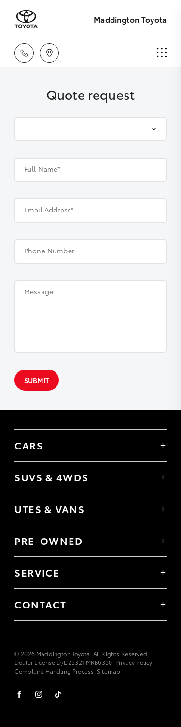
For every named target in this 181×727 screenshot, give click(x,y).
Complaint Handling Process (54, 671)
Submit (36, 380)
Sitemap (108, 671)
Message (38, 291)
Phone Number (49, 250)
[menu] (162, 53)
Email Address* (49, 209)
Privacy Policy (133, 662)
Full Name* (42, 168)
